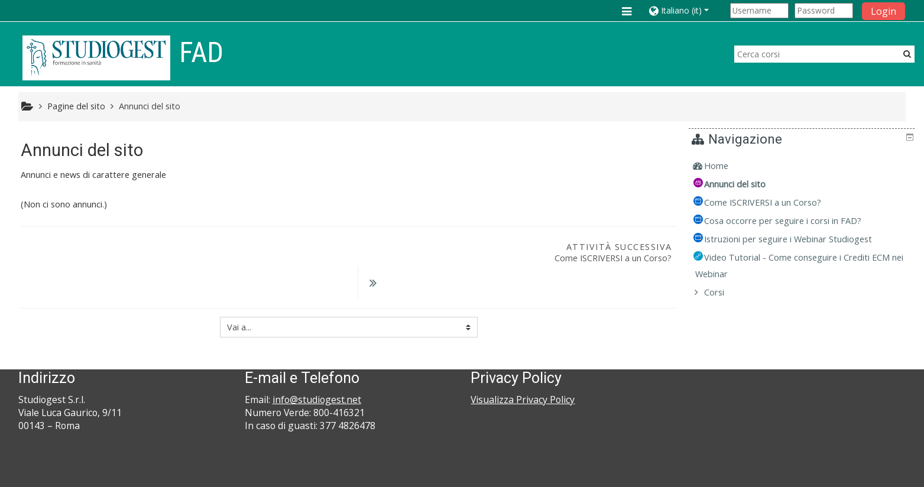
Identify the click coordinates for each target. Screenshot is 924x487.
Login (883, 11)
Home (724, 165)
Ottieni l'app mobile (660, 474)
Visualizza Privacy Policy (523, 369)
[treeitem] (803, 166)
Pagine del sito (76, 106)
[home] (96, 57)
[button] (687, 10)
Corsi (722, 292)
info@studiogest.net (317, 369)
